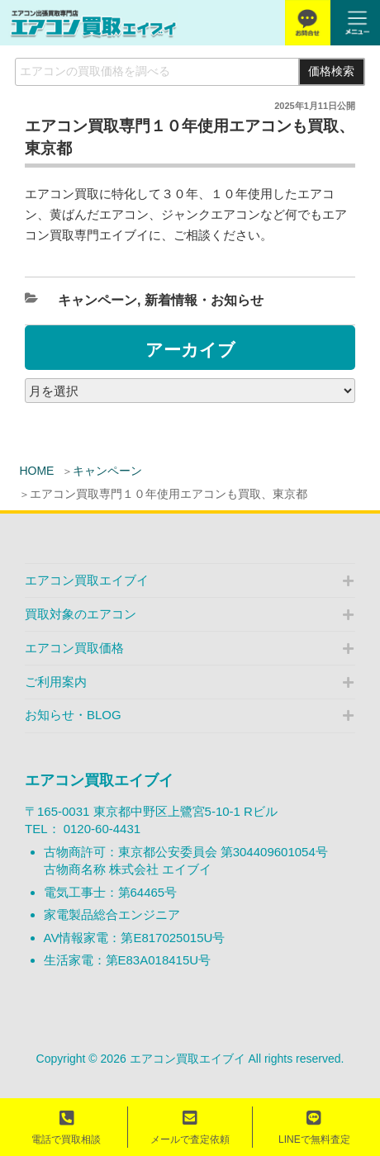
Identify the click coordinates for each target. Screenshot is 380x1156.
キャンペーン (107, 470)
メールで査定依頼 (190, 1127)
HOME (36, 470)
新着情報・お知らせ (204, 300)
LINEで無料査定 (314, 1127)
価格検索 (331, 71)
